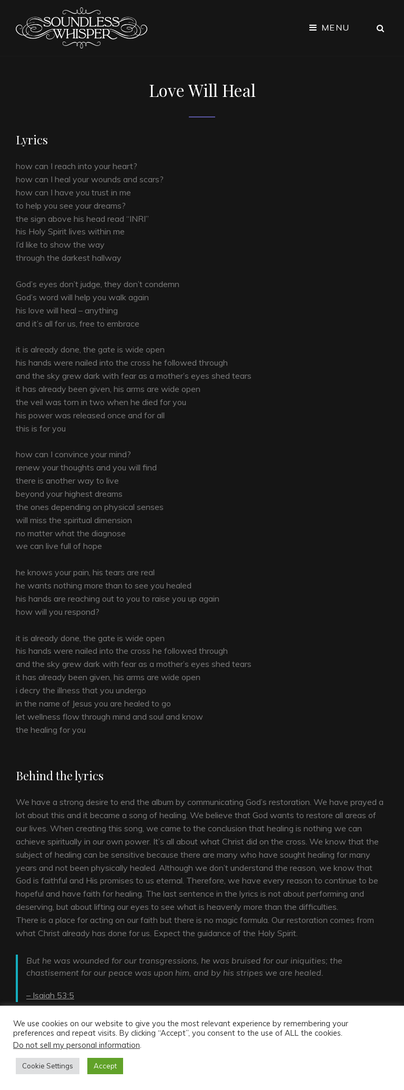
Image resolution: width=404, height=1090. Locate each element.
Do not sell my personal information (76, 1045)
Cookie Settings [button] (47, 1066)
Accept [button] (105, 1066)
